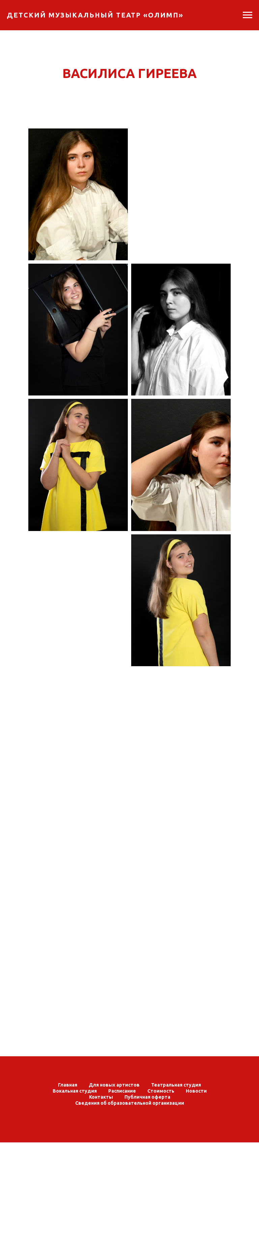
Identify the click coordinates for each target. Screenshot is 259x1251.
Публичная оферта (147, 1097)
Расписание (122, 1091)
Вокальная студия (75, 1091)
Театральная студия (176, 1085)
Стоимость (160, 1091)
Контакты (101, 1097)
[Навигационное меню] (247, 15)
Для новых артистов (114, 1085)
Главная (67, 1085)
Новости (196, 1091)
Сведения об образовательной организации (129, 1103)
